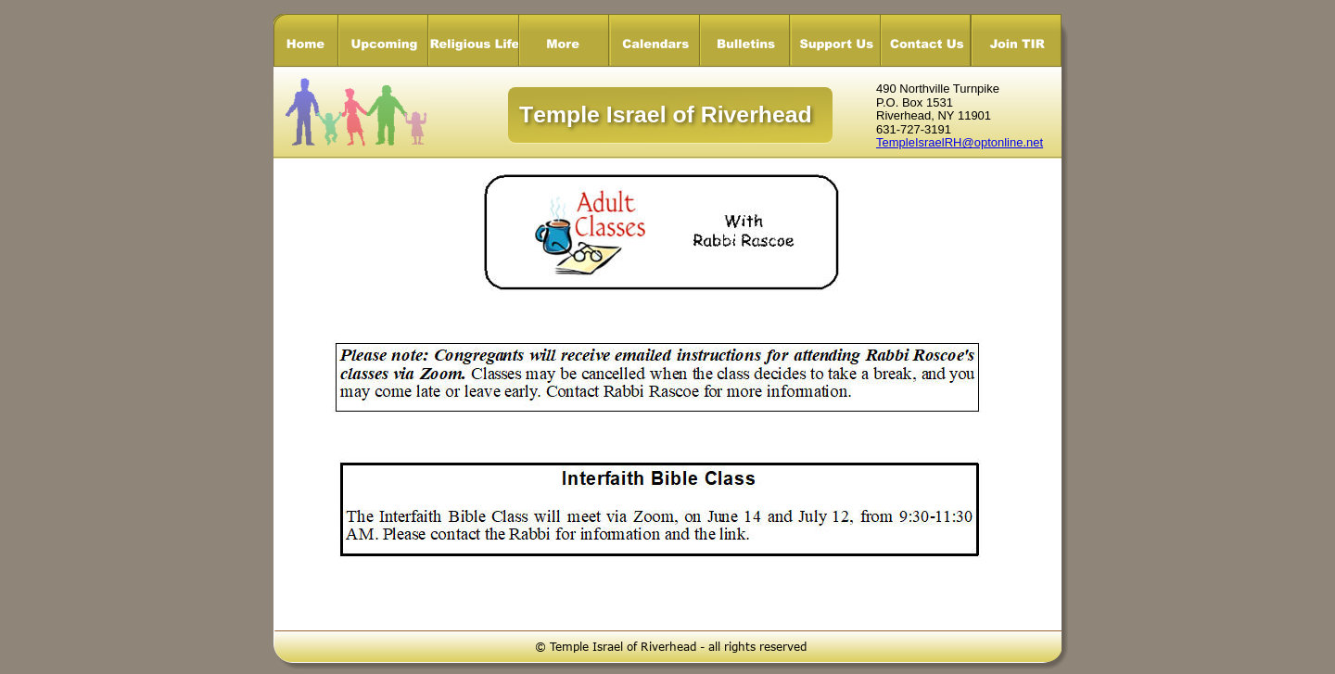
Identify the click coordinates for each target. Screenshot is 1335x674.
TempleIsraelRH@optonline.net (959, 142)
